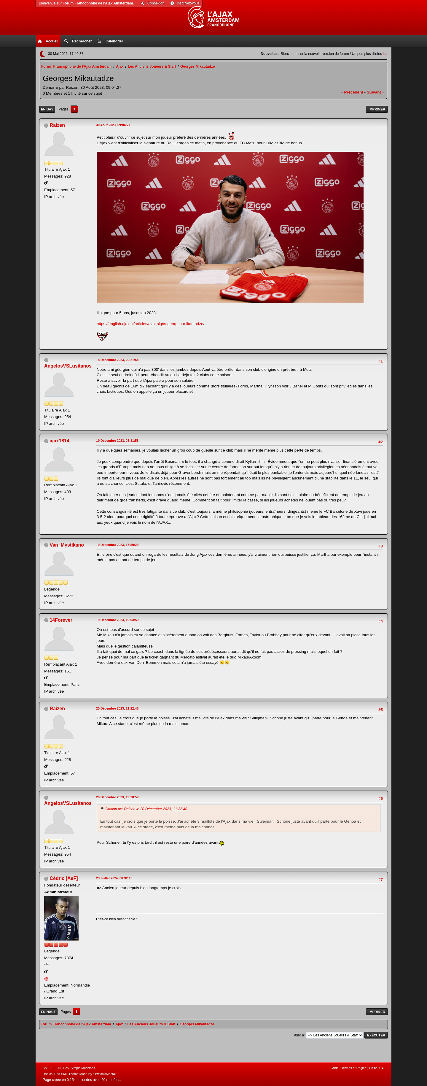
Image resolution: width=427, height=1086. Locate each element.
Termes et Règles (353, 1068)
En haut (48, 1012)
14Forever (61, 620)
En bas (47, 109)
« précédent (352, 92)
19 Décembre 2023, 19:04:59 (117, 620)
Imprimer (377, 109)
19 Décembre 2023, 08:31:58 (117, 440)
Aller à (299, 1035)
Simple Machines (83, 1068)
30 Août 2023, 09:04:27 (113, 125)
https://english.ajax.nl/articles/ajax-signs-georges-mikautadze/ (150, 324)
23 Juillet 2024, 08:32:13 (114, 878)
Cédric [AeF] (64, 878)
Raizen (57, 125)
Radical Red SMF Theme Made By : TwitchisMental (79, 1074)
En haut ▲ (376, 1068)
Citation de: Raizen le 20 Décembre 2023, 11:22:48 (146, 809)
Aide (335, 1068)
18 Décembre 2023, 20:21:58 (117, 360)
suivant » (375, 92)
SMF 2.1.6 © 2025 (56, 1068)
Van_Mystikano (67, 544)
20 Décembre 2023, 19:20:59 (117, 797)
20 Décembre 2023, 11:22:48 (117, 708)
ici (384, 54)
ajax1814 (59, 440)
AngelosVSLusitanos (68, 365)
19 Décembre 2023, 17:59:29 (117, 545)
